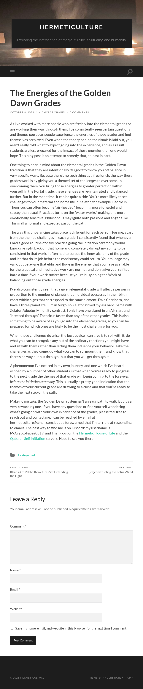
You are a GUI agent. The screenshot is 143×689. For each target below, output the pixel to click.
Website (16, 609)
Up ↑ (130, 677)
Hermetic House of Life (97, 433)
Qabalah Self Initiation (27, 438)
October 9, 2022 (22, 112)
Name (15, 570)
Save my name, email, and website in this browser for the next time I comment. (71, 628)
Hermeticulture (71, 27)
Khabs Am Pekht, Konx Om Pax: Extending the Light (40, 472)
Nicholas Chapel (52, 112)
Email (15, 589)
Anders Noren (113, 677)
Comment (18, 526)
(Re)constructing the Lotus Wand (111, 470)
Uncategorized (26, 455)
